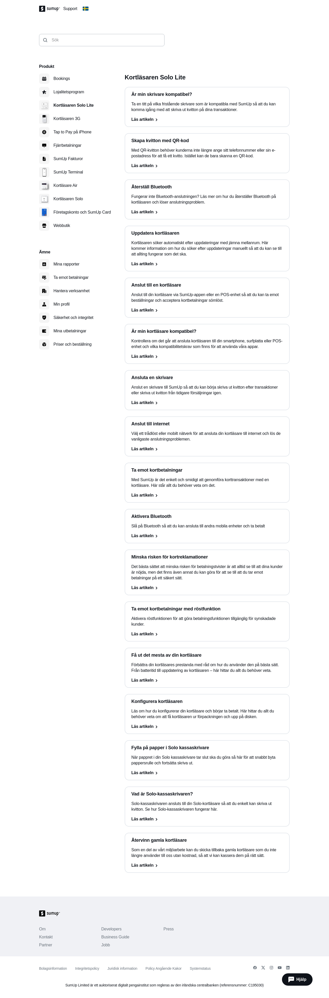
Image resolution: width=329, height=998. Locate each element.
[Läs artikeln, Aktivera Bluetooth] (207, 536)
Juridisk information (122, 968)
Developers (111, 929)
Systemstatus (200, 968)
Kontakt (46, 937)
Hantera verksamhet (71, 291)
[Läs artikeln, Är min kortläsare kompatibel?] (207, 356)
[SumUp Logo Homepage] (51, 8)
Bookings (61, 78)
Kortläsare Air (65, 185)
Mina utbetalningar (69, 331)
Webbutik (61, 225)
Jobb (105, 945)
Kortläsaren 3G (66, 118)
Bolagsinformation (53, 968)
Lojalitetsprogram (68, 92)
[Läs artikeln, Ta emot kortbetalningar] (207, 495)
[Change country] (85, 9)
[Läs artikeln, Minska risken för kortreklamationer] (207, 588)
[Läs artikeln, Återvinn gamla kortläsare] (207, 865)
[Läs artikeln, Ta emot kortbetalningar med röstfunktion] (207, 634)
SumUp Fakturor (68, 159)
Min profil (61, 304)
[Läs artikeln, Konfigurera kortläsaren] (207, 726)
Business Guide (115, 937)
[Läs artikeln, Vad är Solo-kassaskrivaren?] (207, 819)
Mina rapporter (66, 264)
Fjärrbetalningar (67, 145)
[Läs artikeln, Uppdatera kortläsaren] (207, 264)
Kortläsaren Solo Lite (73, 105)
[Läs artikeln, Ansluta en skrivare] (207, 403)
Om (42, 929)
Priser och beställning (72, 344)
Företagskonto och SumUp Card (82, 212)
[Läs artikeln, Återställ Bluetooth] (207, 212)
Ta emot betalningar (70, 277)
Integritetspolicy (87, 968)
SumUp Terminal (68, 172)
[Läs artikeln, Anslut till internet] (207, 449)
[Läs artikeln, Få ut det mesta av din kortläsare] (207, 680)
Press (168, 929)
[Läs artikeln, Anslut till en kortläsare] (207, 310)
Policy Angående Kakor (163, 968)
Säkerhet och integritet (73, 317)
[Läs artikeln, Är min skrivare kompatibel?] (207, 119)
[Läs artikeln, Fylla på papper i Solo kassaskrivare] (207, 773)
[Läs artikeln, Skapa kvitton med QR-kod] (207, 166)
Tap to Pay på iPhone (72, 132)
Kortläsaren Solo (68, 199)
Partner (45, 945)
